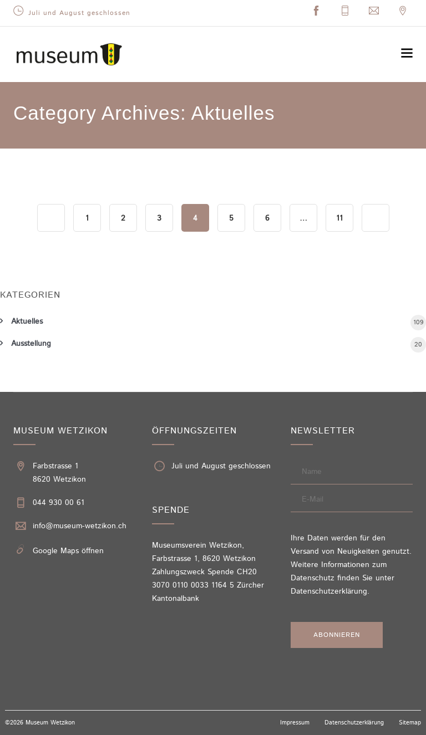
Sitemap (410, 722)
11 (339, 218)
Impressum (295, 722)
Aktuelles (27, 321)
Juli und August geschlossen (79, 13)
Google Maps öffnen (68, 551)
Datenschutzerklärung (329, 591)
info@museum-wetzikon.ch (79, 526)
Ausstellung (31, 343)
